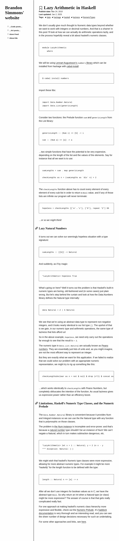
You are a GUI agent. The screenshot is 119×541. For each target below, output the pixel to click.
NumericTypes (89, 17)
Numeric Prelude (85, 507)
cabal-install (72, 66)
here (83, 519)
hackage (57, 17)
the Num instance (63, 424)
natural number (57, 428)
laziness (76, 17)
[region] (76, 374)
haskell (67, 17)
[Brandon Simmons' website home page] (17, 12)
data (49, 17)
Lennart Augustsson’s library (74, 62)
